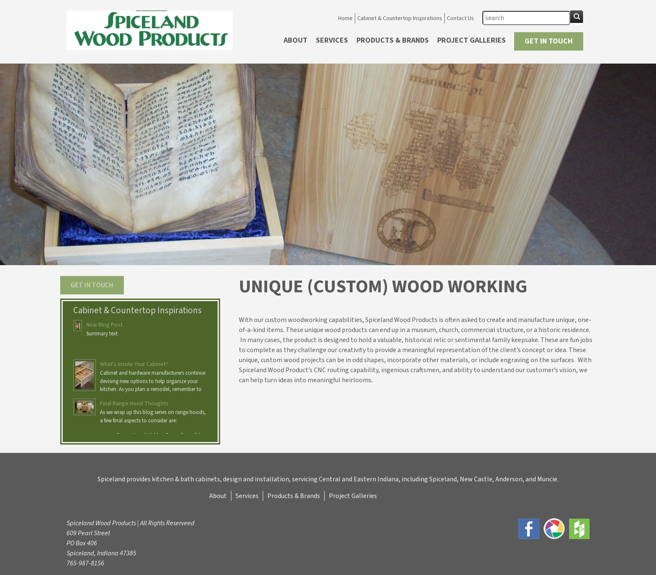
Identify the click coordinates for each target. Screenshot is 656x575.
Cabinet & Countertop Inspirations (399, 18)
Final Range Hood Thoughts (134, 403)
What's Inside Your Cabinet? (134, 364)
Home (345, 18)
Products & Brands (392, 40)
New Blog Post (104, 325)
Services (332, 40)
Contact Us (460, 18)
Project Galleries (471, 40)
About (296, 40)
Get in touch (92, 285)
